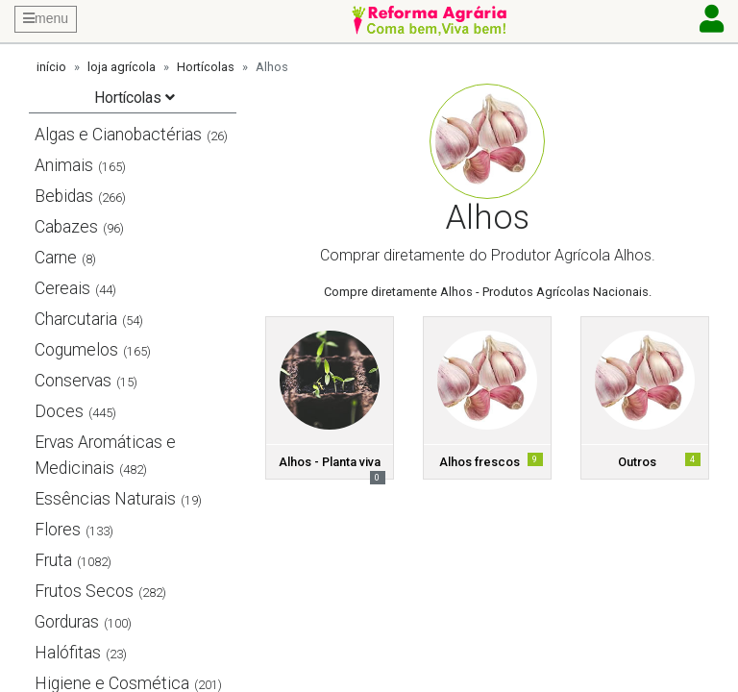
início (51, 67)
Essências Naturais (105, 498)
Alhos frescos (479, 462)
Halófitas (68, 652)
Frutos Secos (84, 591)
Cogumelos (76, 349)
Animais (64, 165)
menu (45, 18)
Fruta (53, 560)
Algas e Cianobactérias (118, 134)
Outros (637, 462)
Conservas (73, 380)
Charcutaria (76, 319)
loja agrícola (121, 67)
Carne (56, 257)
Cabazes (66, 226)
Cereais (62, 288)
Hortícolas (205, 67)
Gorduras (67, 621)
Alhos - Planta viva (330, 462)
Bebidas (64, 196)
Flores (58, 529)
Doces (59, 411)
